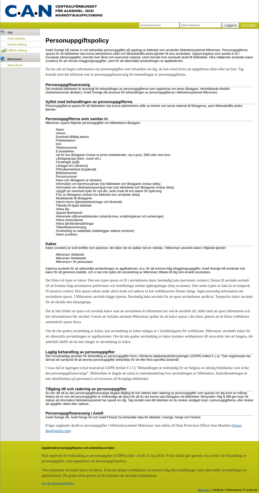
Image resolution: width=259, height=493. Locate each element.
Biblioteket (14, 59)
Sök (10, 32)
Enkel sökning (16, 38)
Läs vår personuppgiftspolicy (58, 483)
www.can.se (14, 65)
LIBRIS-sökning (17, 50)
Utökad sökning (17, 44)
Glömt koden (248, 25)
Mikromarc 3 (205, 490)
